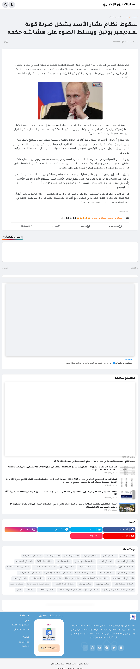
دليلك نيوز (30, 590)
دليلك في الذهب (63, 561)
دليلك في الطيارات (86, 567)
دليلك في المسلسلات (85, 573)
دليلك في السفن (126, 567)
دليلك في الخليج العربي (84, 561)
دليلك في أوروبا (54, 578)
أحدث (133, 268)
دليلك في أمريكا (72, 578)
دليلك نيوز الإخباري (118, 5)
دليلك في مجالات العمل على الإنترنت (118, 590)
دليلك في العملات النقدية (18, 567)
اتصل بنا (25, 646)
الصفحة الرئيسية (131, 17)
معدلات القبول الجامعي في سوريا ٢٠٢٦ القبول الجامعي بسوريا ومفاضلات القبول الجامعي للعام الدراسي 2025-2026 (61, 493)
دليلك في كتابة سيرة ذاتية (38, 584)
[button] (135, 4)
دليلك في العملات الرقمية (44, 567)
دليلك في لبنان (16, 584)
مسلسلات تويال (21, 630)
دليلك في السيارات (107, 567)
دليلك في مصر (91, 590)
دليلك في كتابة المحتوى (64, 584)
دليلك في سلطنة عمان (124, 584)
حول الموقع (24, 642)
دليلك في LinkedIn (47, 590)
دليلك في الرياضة (44, 561)
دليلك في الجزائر (106, 561)
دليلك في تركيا (37, 578)
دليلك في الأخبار (116, 17)
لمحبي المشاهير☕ (49, 648)
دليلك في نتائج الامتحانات (70, 590)
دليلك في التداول (71, 556)
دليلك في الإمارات (90, 556)
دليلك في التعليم (52, 556)
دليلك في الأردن (109, 556)
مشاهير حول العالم (20, 625)
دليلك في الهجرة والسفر (123, 578)
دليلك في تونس (20, 578)
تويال (27, 621)
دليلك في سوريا (99, 218)
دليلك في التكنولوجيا (32, 556)
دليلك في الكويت (106, 573)
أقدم (6, 268)
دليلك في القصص (126, 573)
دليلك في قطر (85, 584)
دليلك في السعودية (24, 561)
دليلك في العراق (67, 567)
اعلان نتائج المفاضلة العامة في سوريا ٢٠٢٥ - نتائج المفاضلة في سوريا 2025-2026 (94, 461)
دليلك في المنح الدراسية (29, 573)
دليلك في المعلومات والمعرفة (57, 573)
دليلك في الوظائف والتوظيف (95, 578)
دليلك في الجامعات (125, 561)
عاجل (19, 590)
